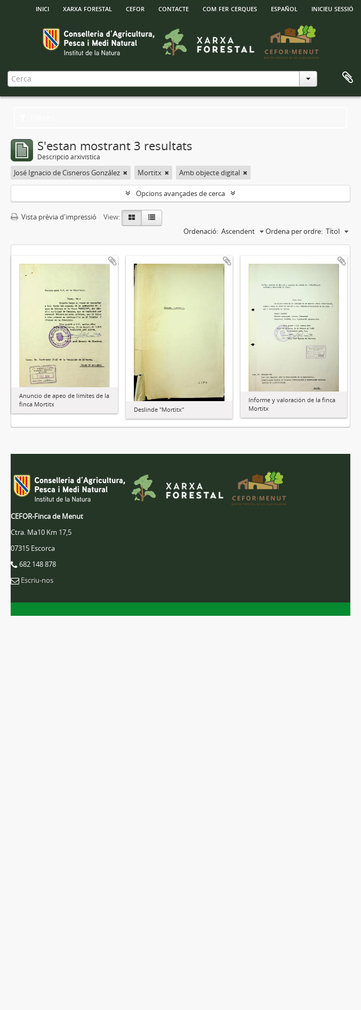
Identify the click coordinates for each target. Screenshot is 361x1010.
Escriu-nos (37, 580)
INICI (42, 8)
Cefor (135, 8)
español (284, 8)
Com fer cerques (230, 8)
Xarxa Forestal (87, 8)
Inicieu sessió (332, 8)
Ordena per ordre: (294, 231)
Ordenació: (200, 231)
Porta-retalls (347, 77)
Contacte (173, 8)
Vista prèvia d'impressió (54, 217)
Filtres (37, 118)
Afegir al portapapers (112, 261)
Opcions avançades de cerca (180, 193)
